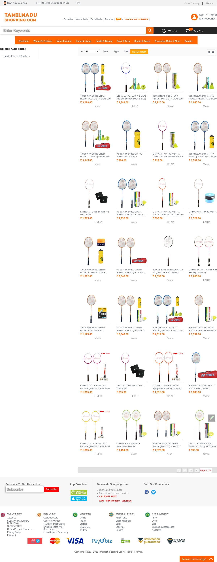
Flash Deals (96, 19)
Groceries (68, 19)
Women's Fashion (42, 41)
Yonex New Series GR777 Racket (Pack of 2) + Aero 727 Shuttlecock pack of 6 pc (130, 215)
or (206, 15)
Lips (154, 524)
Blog (78, 3)
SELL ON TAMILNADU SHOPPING (52, 3)
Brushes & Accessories (163, 527)
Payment (11, 535)
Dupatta (119, 530)
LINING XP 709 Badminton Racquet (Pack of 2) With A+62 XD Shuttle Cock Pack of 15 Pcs (168, 388)
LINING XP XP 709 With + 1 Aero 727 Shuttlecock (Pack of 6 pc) (168, 215)
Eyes (154, 521)
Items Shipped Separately (55, 532)
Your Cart (194, 31)
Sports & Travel (142, 41)
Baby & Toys (123, 41)
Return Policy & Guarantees (20, 529)
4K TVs (83, 530)
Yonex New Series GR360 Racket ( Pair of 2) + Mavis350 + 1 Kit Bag (95, 157)
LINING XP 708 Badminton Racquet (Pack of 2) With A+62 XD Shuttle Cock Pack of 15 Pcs (95, 388)
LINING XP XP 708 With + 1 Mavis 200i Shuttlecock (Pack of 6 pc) (168, 157)
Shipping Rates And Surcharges (52, 528)
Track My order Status (54, 524)
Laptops (83, 524)
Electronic (23, 41)
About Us (11, 518)
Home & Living (83, 41)
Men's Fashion (63, 41)
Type (116, 51)
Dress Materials (123, 521)
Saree (119, 524)
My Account (206, 18)
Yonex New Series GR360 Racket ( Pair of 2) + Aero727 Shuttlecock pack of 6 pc (167, 446)
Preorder (109, 19)
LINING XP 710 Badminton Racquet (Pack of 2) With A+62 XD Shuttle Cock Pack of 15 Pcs (95, 446)
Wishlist (172, 31)
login (201, 15)
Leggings (120, 527)
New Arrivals (82, 19)
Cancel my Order (51, 521)
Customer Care (14, 526)
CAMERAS (85, 527)
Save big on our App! (17, 3)
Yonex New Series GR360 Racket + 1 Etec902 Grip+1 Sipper (93, 272)
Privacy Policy (14, 532)
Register (213, 15)
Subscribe (51, 489)
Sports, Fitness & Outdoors (17, 56)
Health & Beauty (104, 41)
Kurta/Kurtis (121, 518)
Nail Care (156, 530)
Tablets (83, 521)
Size (126, 51)
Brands (188, 41)
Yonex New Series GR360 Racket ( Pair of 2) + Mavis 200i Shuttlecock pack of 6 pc (168, 99)
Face (154, 518)
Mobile (83, 518)
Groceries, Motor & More (167, 41)
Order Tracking (191, 3)
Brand (106, 51)
